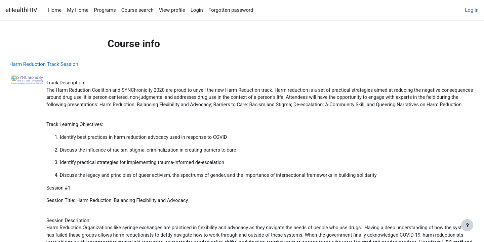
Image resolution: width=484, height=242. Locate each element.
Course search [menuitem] (137, 10)
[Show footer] (467, 225)
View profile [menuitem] (172, 10)
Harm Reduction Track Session (60, 64)
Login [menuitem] (197, 10)
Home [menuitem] (55, 10)
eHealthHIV (21, 10)
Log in (472, 10)
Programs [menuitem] (105, 10)
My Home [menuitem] (77, 10)
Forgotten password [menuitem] (230, 10)
